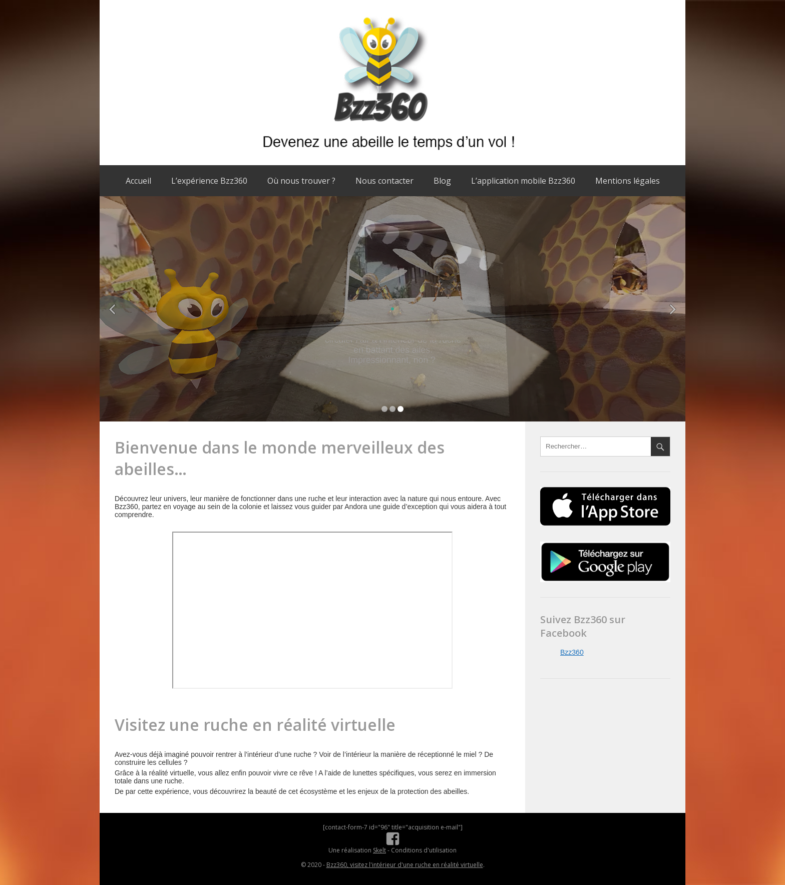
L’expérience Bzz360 (209, 180)
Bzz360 (572, 652)
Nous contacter (384, 180)
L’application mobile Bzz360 (523, 180)
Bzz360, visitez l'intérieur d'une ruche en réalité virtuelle (404, 864)
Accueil (138, 180)
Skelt (379, 850)
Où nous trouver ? (301, 180)
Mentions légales (627, 180)
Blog (442, 180)
